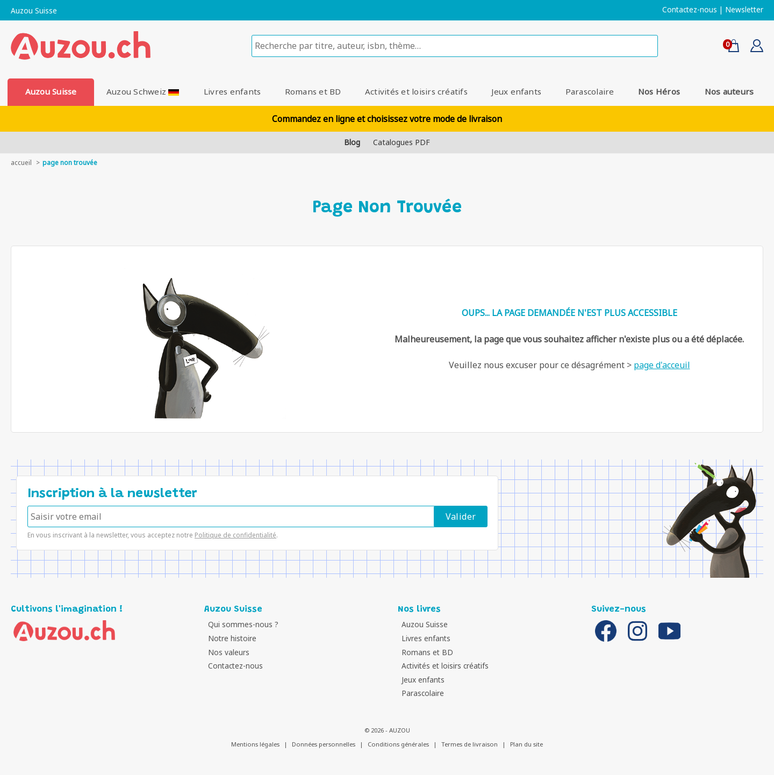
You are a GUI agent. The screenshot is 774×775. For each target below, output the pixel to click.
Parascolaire (591, 91)
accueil (21, 162)
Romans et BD (312, 91)
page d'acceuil (662, 365)
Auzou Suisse (34, 10)
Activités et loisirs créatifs (416, 91)
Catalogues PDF (401, 142)
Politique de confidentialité (235, 535)
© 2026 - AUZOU (387, 730)
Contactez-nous (689, 9)
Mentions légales (255, 744)
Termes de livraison (469, 744)
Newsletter (744, 9)
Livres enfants (231, 91)
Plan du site (526, 744)
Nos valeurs (227, 652)
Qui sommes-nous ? (242, 624)
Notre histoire (231, 638)
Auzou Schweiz (142, 91)
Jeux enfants (517, 91)
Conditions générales (398, 744)
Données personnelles (323, 744)
